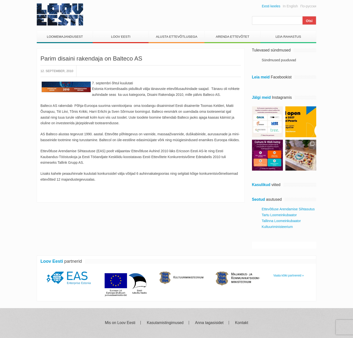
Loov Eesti (120, 36)
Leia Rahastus (288, 36)
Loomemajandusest (65, 36)
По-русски (308, 6)
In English (290, 6)
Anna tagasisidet (209, 323)
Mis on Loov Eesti (120, 323)
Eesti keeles (271, 6)
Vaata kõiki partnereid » (288, 275)
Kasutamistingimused (165, 323)
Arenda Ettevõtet (232, 36)
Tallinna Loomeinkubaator (281, 221)
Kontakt (241, 323)
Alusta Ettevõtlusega (176, 36)
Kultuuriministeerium (277, 227)
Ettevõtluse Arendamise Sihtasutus (288, 209)
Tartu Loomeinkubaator (279, 215)
